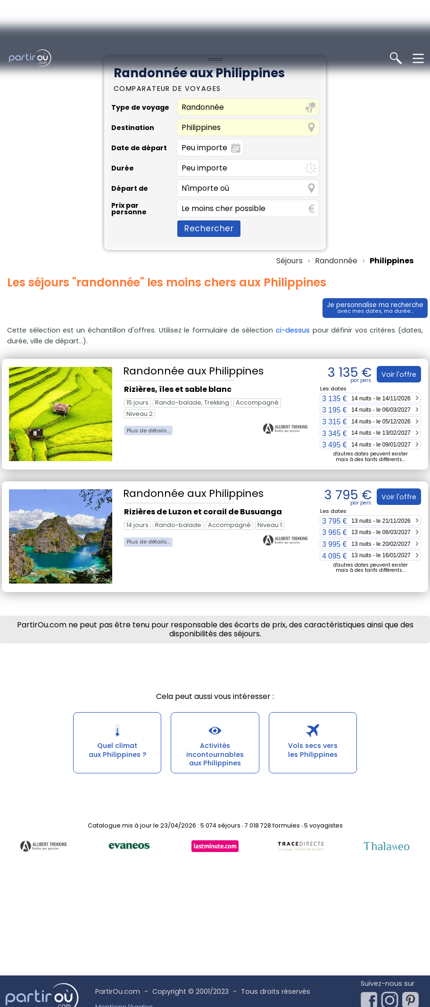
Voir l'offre (397, 305)
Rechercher (208, 159)
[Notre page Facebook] (371, 929)
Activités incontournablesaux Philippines (215, 689)
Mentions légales (124, 938)
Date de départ (139, 79)
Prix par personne (129, 140)
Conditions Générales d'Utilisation (152, 985)
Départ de (129, 119)
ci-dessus (293, 261)
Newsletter (390, 953)
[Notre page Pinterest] (412, 929)
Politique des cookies (131, 953)
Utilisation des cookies (133, 970)
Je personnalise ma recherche (370, 240)
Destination (132, 59)
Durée (122, 99)
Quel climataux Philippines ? (117, 684)
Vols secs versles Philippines (313, 684)
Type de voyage (140, 38)
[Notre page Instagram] (391, 929)
